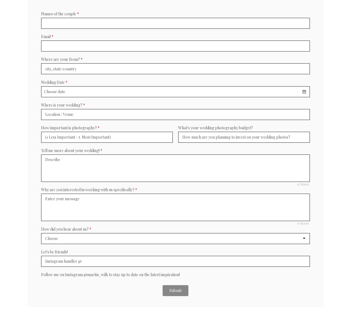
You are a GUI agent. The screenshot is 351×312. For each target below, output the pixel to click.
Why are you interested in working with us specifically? (89, 189)
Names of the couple (60, 13)
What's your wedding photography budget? (215, 127)
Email (47, 36)
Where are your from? (62, 59)
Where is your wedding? (63, 105)
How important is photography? (70, 127)
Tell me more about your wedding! (71, 150)
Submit (175, 290)
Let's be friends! (54, 251)
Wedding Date (54, 82)
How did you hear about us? (66, 229)
